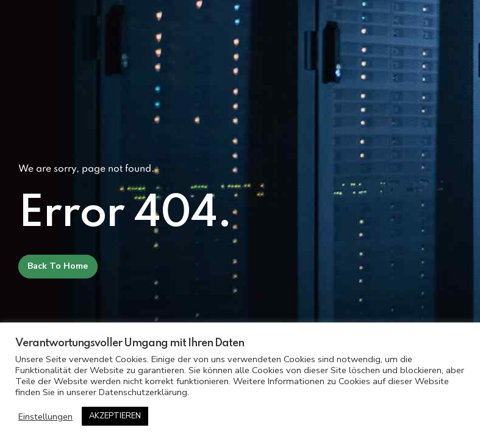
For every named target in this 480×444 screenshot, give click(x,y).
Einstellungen (45, 416)
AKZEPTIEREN (115, 415)
